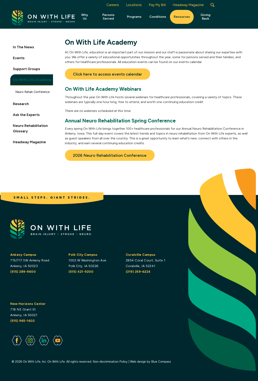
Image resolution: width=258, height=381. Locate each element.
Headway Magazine (29, 142)
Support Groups (26, 69)
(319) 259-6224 (138, 272)
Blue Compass (161, 362)
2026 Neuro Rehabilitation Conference (110, 155)
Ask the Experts (26, 115)
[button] (212, 5)
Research (21, 104)
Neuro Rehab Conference (32, 92)
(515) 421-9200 (81, 272)
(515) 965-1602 (22, 321)
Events (19, 58)
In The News (23, 47)
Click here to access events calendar (107, 74)
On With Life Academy (32, 80)
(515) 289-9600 (23, 272)
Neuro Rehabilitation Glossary (30, 128)
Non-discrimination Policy (110, 362)
